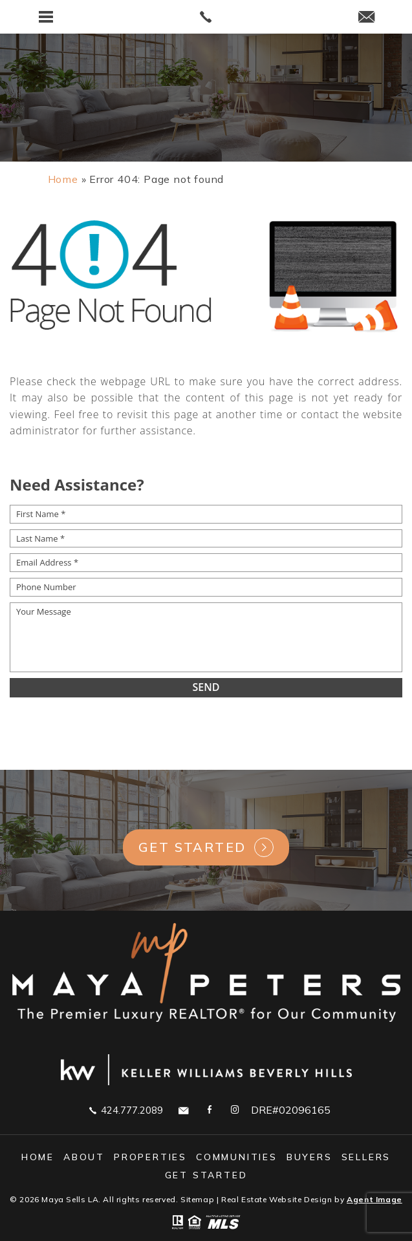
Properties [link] (150, 1157)
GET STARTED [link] (206, 1175)
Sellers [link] (366, 1157)
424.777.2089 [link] (125, 1110)
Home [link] (37, 1157)
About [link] (84, 1157)
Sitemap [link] (197, 1199)
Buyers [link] (309, 1157)
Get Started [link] (192, 847)
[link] (205, 17)
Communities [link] (236, 1157)
